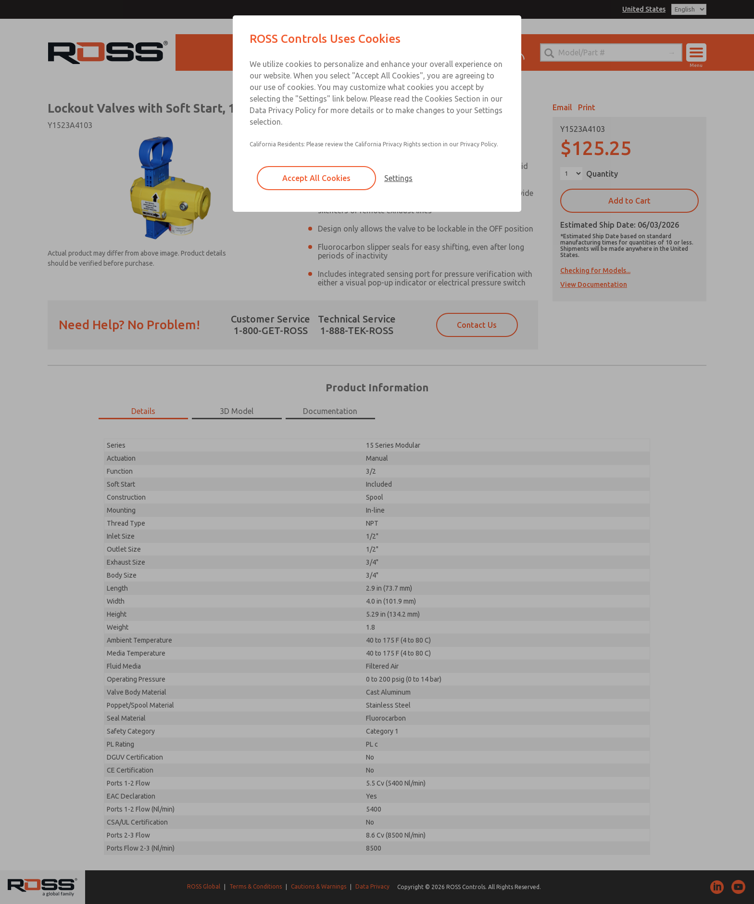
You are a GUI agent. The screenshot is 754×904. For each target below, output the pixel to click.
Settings (398, 178)
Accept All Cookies (316, 178)
